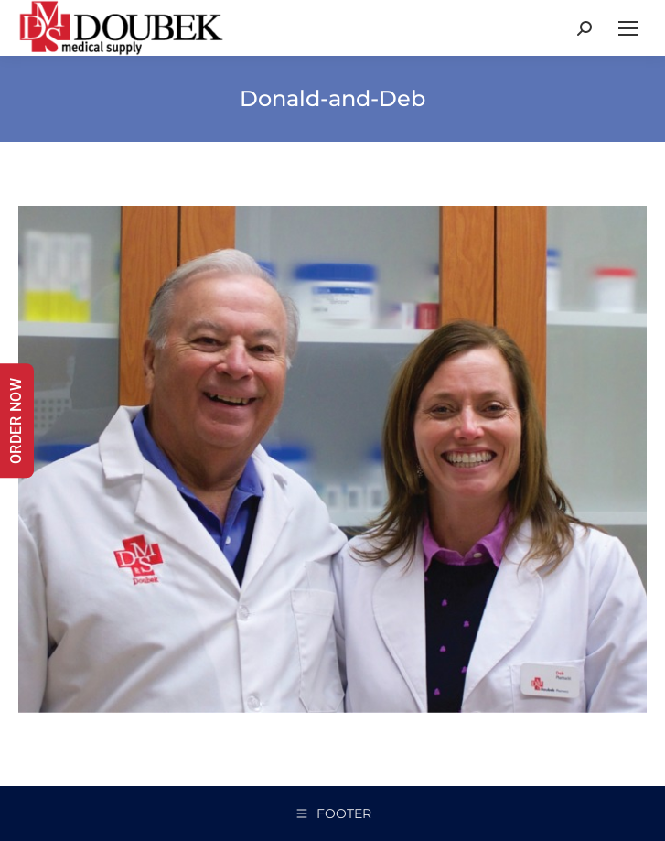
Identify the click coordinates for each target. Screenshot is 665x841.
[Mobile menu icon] (628, 28)
